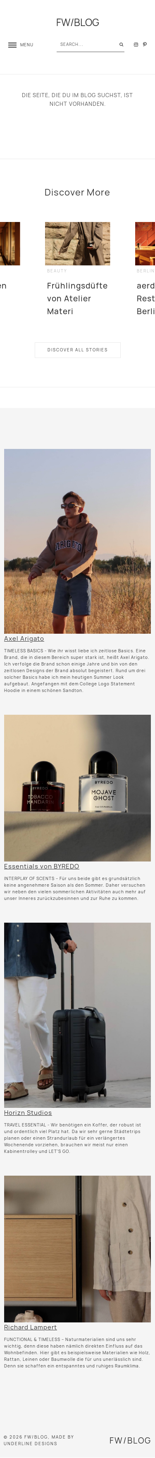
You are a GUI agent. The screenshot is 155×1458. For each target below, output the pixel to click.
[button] (20, 45)
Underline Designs (30, 1443)
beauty (57, 271)
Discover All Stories (78, 350)
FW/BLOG (77, 22)
